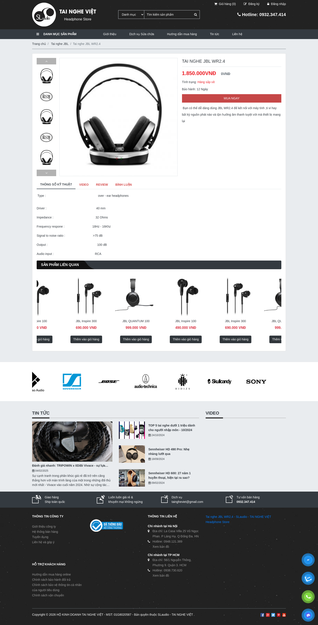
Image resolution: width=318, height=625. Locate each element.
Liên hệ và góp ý (43, 542)
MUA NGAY (231, 98)
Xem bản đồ (160, 546)
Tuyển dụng (40, 537)
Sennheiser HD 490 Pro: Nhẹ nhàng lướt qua (168, 452)
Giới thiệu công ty (44, 526)
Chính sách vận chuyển (48, 595)
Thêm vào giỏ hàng (59, 339)
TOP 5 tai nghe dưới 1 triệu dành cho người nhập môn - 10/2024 (171, 428)
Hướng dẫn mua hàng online (51, 574)
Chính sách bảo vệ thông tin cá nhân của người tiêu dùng (57, 587)
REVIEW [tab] (102, 184)
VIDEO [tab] (84, 184)
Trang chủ (39, 44)
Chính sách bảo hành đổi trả (51, 579)
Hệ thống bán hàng (45, 531)
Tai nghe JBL (60, 44)
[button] (46, 61)
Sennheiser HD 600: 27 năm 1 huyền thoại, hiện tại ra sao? (169, 475)
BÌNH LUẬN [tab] (123, 184)
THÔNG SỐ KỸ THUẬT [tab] (56, 184)
